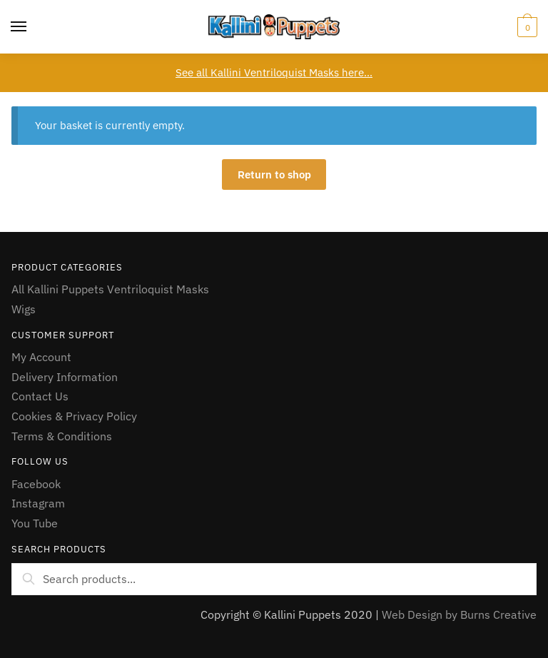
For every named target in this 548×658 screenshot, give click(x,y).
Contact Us (39, 396)
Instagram (38, 503)
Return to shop (274, 174)
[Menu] (19, 27)
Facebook (36, 484)
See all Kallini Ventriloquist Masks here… (274, 72)
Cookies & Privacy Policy (74, 416)
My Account (41, 357)
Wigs (23, 309)
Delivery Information (64, 377)
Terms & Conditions (61, 436)
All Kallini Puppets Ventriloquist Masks (110, 289)
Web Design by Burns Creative (459, 614)
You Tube (34, 523)
